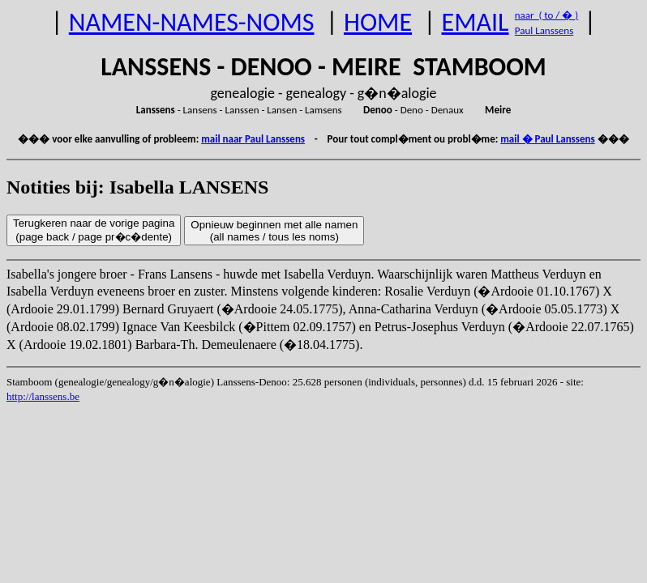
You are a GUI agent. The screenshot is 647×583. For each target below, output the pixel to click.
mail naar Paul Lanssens (253, 139)
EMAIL (475, 22)
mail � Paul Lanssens (547, 139)
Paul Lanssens (544, 30)
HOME (378, 22)
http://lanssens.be (42, 396)
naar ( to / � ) (546, 15)
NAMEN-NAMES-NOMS (192, 22)
